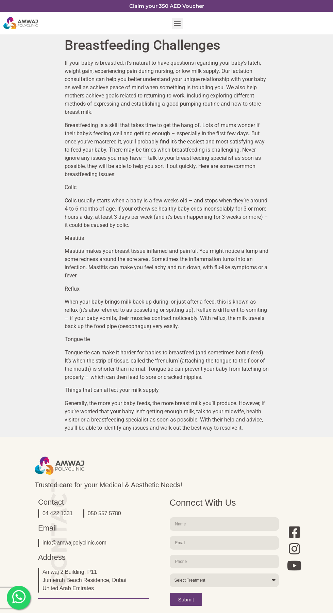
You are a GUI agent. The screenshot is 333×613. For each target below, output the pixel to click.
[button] (177, 23)
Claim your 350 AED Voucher (166, 6)
